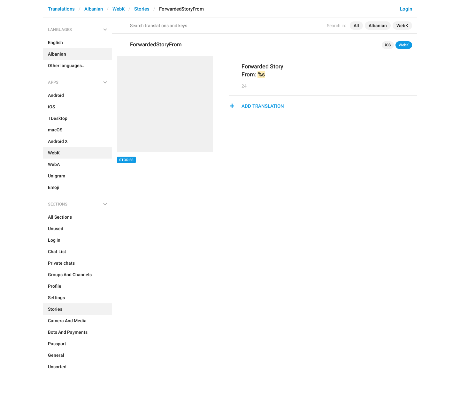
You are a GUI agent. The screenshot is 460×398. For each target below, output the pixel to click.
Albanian (93, 9)
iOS (388, 45)
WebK (118, 9)
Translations (61, 9)
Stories (142, 9)
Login (406, 9)
